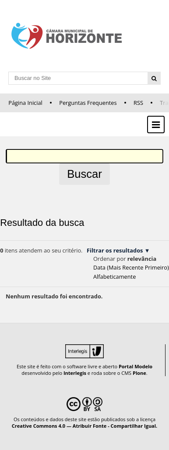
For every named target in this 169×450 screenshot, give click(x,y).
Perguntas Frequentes (87, 103)
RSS (138, 103)
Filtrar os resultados (115, 250)
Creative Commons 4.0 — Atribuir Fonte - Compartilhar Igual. (85, 425)
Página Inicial (25, 103)
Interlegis (74, 373)
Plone (139, 373)
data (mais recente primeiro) (131, 267)
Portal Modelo (135, 366)
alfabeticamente (114, 276)
